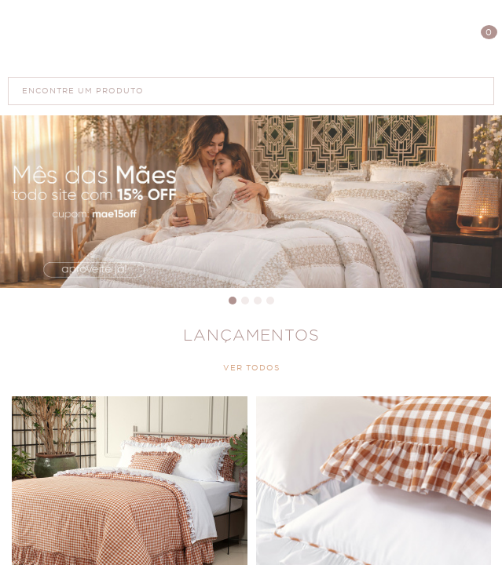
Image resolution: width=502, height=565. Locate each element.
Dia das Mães (251, 201)
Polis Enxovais (251, 38)
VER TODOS (251, 368)
